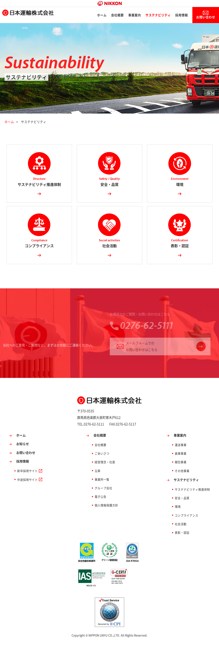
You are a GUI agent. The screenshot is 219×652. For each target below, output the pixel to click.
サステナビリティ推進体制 (192, 498)
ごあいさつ (102, 462)
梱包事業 (180, 470)
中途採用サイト (27, 488)
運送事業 (180, 453)
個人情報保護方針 (106, 513)
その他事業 (182, 479)
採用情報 (180, 16)
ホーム (100, 16)
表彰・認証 (182, 541)
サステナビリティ (156, 16)
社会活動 (180, 532)
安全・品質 (182, 506)
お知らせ (22, 452)
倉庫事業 (180, 462)
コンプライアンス (186, 523)
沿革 (97, 479)
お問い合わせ (205, 17)
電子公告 (100, 505)
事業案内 (133, 16)
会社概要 (116, 16)
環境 (178, 515)
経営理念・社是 (105, 470)
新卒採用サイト (27, 479)
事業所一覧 (102, 488)
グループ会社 (103, 496)
